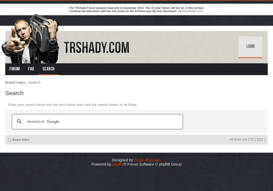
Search (48, 69)
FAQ (31, 69)
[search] (96, 121)
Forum (14, 69)
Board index (15, 82)
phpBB (118, 164)
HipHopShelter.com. (191, 11)
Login (250, 47)
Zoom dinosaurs (147, 160)
